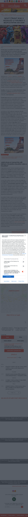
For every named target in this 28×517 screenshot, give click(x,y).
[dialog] (14, 258)
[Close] (25, 236)
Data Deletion (6, 281)
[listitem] (14, 259)
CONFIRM (8, 276)
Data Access (13, 281)
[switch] (23, 261)
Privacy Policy (21, 281)
